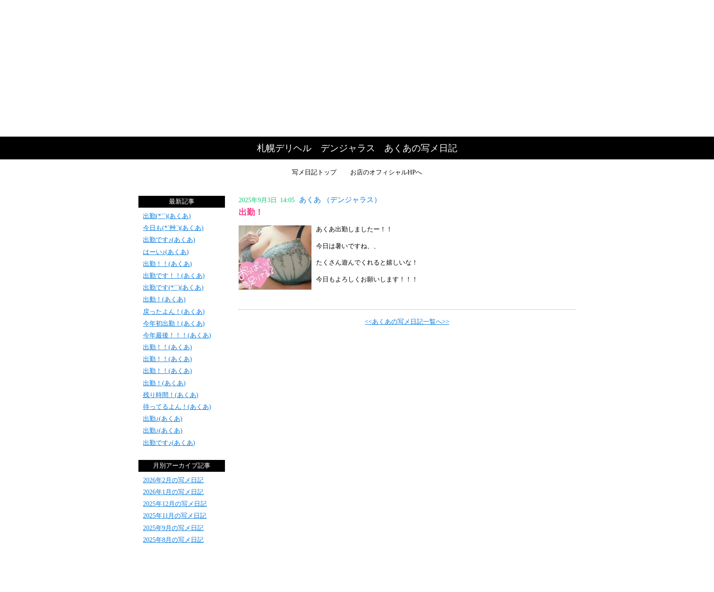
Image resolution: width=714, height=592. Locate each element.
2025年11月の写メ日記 (174, 515)
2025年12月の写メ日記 (175, 503)
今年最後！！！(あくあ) (177, 335)
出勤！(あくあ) (164, 383)
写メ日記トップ (314, 172)
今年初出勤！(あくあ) (173, 323)
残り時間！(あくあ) (170, 395)
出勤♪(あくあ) (162, 418)
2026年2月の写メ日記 (173, 480)
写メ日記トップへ (357, 68)
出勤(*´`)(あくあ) (167, 216)
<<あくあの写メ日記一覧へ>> (407, 321)
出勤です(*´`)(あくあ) (173, 287)
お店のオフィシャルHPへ (386, 172)
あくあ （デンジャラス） (340, 200)
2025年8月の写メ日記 (173, 539)
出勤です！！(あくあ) (173, 275)
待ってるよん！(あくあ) (177, 406)
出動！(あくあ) (164, 299)
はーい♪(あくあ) (166, 252)
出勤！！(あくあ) (167, 263)
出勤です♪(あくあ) (169, 239)
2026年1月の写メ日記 (173, 492)
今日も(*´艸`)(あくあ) (173, 228)
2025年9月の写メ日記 (173, 528)
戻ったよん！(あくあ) (173, 311)
